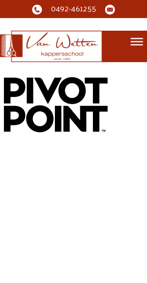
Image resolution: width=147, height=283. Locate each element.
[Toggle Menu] (137, 42)
